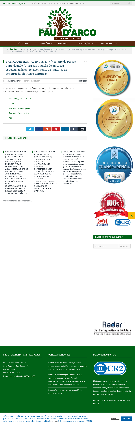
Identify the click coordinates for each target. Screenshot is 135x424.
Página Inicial (25, 43)
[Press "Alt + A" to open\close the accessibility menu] (131, 215)
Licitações (82, 81)
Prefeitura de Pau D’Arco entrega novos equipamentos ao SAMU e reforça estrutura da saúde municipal (59, 3)
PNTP (104, 400)
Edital (11, 103)
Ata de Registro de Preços (20, 98)
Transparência (107, 43)
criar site (109, 381)
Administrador (13, 81)
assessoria (121, 384)
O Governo (63, 43)
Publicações (84, 43)
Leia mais (54, 421)
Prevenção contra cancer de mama (62, 390)
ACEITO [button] (126, 418)
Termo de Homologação (20, 108)
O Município (44, 43)
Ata (10, 118)
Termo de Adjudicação (19, 113)
